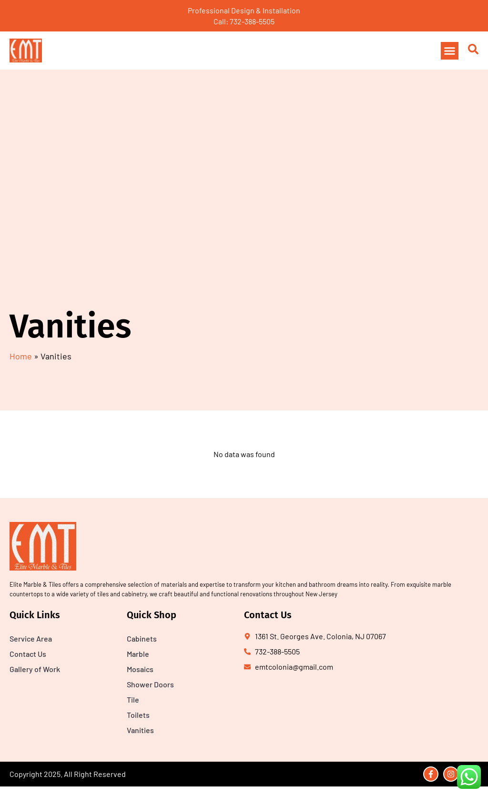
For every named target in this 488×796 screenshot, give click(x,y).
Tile (133, 699)
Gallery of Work (35, 669)
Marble (138, 653)
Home (21, 356)
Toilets (138, 714)
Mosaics (140, 669)
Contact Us (28, 653)
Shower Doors (150, 684)
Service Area (31, 638)
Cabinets (142, 638)
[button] (450, 51)
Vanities (140, 730)
